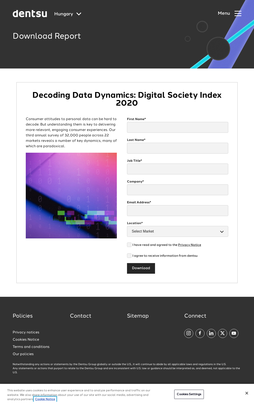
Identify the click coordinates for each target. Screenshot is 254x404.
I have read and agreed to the (166, 245)
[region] (127, 394)
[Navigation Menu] (229, 14)
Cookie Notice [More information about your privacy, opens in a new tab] (45, 399)
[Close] (247, 393)
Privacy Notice (189, 245)
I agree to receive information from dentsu (165, 255)
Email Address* (139, 202)
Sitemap (138, 316)
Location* (135, 223)
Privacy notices (26, 332)
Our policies (23, 354)
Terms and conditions (31, 347)
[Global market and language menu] (67, 14)
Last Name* (136, 140)
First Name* (136, 119)
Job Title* (134, 160)
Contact (81, 316)
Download (141, 268)
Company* (135, 181)
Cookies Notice (26, 340)
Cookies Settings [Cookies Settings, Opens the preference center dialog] (189, 394)
